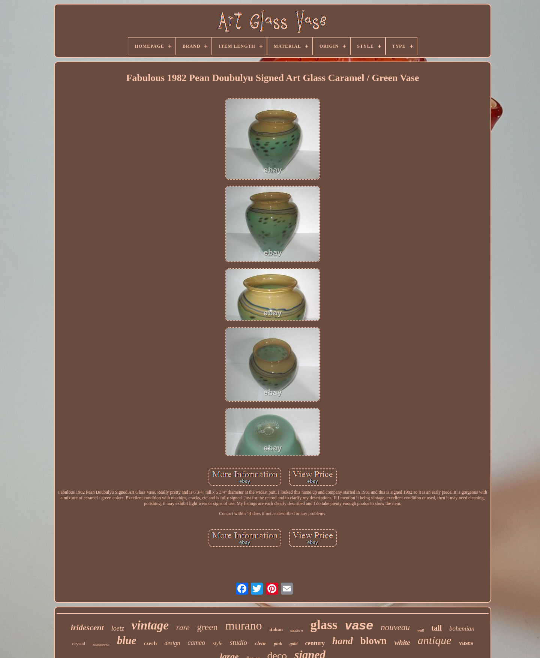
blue (126, 640)
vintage (150, 625)
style (217, 643)
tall (436, 628)
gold (293, 643)
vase (359, 625)
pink (278, 643)
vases (466, 642)
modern (296, 630)
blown (373, 640)
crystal (79, 643)
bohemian (461, 628)
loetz (117, 628)
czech (150, 643)
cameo (196, 642)
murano (243, 625)
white (402, 642)
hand (342, 640)
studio (238, 642)
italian (276, 629)
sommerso (101, 644)
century (314, 643)
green (207, 627)
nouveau (395, 627)
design (172, 643)
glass (324, 624)
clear (260, 643)
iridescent (87, 627)
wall (420, 630)
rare (182, 627)
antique (435, 640)
